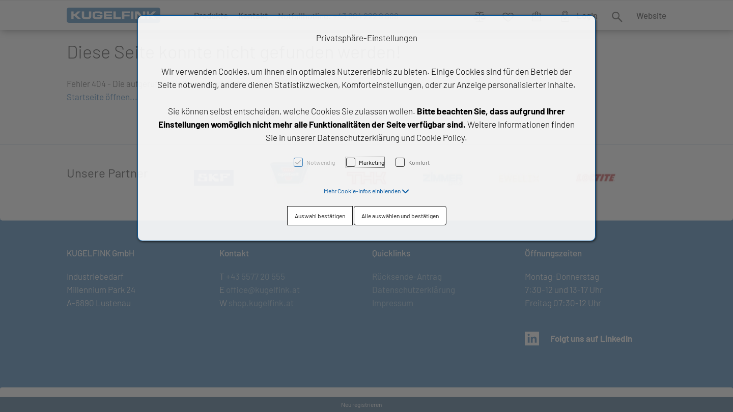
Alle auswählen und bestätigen (400, 215)
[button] (366, 190)
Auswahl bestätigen (320, 215)
